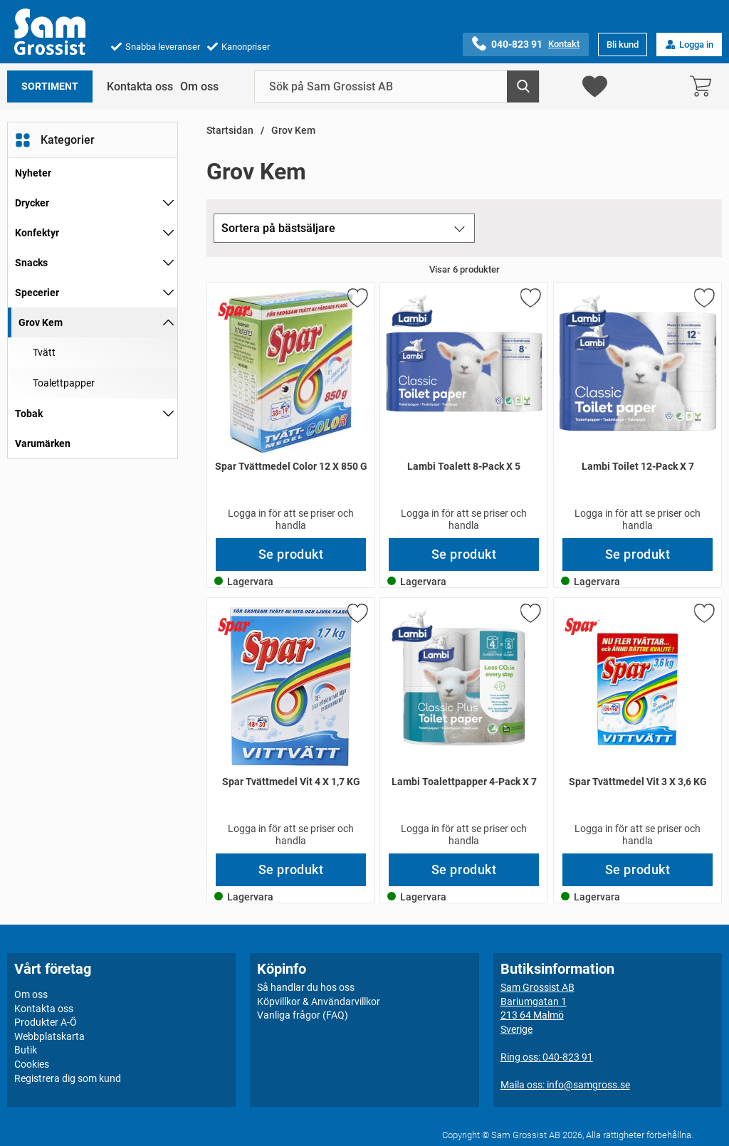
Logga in (689, 44)
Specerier (37, 292)
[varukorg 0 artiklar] (704, 86)
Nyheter (33, 173)
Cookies (31, 1064)
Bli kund (623, 44)
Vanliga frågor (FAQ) (302, 1015)
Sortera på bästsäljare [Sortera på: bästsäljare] (278, 228)
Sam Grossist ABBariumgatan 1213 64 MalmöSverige (537, 1008)
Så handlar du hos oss (306, 987)
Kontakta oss (140, 86)
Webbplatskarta (49, 1036)
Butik (25, 1050)
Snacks (31, 262)
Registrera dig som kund (67, 1077)
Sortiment (49, 86)
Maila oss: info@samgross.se (565, 1084)
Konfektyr (37, 232)
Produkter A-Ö (45, 1022)
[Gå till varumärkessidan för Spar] (235, 311)
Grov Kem (41, 322)
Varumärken (42, 443)
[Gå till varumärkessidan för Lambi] (412, 311)
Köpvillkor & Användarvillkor (318, 1000)
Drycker (32, 203)
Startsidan (229, 131)
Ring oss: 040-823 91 (546, 1057)
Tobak (29, 413)
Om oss (199, 86)
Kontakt (563, 43)
